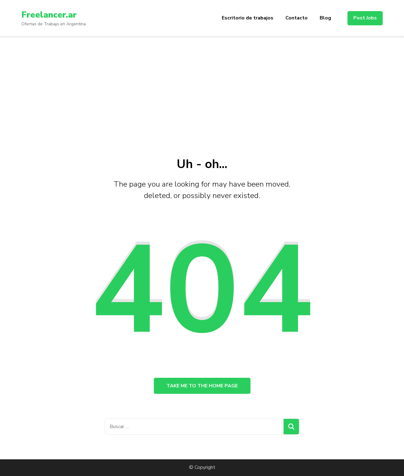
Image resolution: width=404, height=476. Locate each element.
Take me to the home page (202, 385)
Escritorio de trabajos (247, 18)
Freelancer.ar (49, 15)
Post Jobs (365, 18)
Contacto (296, 18)
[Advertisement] (202, 83)
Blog (325, 18)
